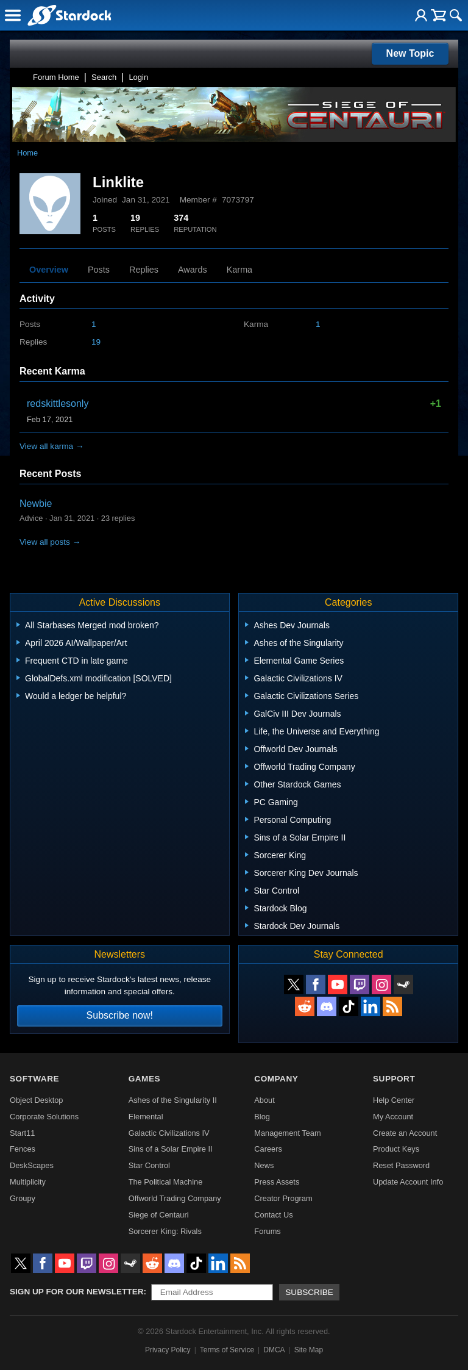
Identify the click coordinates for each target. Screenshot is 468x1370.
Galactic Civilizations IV (169, 1133)
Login (138, 77)
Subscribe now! (120, 1015)
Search (103, 77)
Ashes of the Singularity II (173, 1100)
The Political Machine (166, 1181)
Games (144, 1078)
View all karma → (52, 446)
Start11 (22, 1133)
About (264, 1100)
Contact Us (273, 1214)
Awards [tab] (192, 269)
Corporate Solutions (44, 1116)
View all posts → (50, 542)
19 (96, 341)
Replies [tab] (143, 269)
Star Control (149, 1165)
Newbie (36, 503)
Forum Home (56, 77)
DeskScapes (32, 1165)
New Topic (410, 53)
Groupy (22, 1198)
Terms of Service (227, 1350)
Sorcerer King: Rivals (165, 1231)
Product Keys (396, 1148)
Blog (262, 1116)
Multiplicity (28, 1181)
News (264, 1165)
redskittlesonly (57, 403)
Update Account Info (408, 1181)
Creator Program (283, 1198)
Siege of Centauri (159, 1214)
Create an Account (405, 1133)
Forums (267, 1231)
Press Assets (276, 1181)
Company (276, 1078)
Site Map (308, 1350)
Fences (22, 1148)
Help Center (393, 1100)
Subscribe (309, 1292)
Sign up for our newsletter (77, 1291)
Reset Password (401, 1165)
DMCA (274, 1350)
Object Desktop (36, 1100)
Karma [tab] (239, 269)
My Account (393, 1116)
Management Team (287, 1133)
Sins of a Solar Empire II (171, 1148)
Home (27, 152)
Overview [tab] (48, 269)
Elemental (146, 1116)
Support (394, 1078)
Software (34, 1078)
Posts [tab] (99, 269)
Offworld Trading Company (175, 1198)
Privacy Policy (168, 1350)
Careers (268, 1148)
